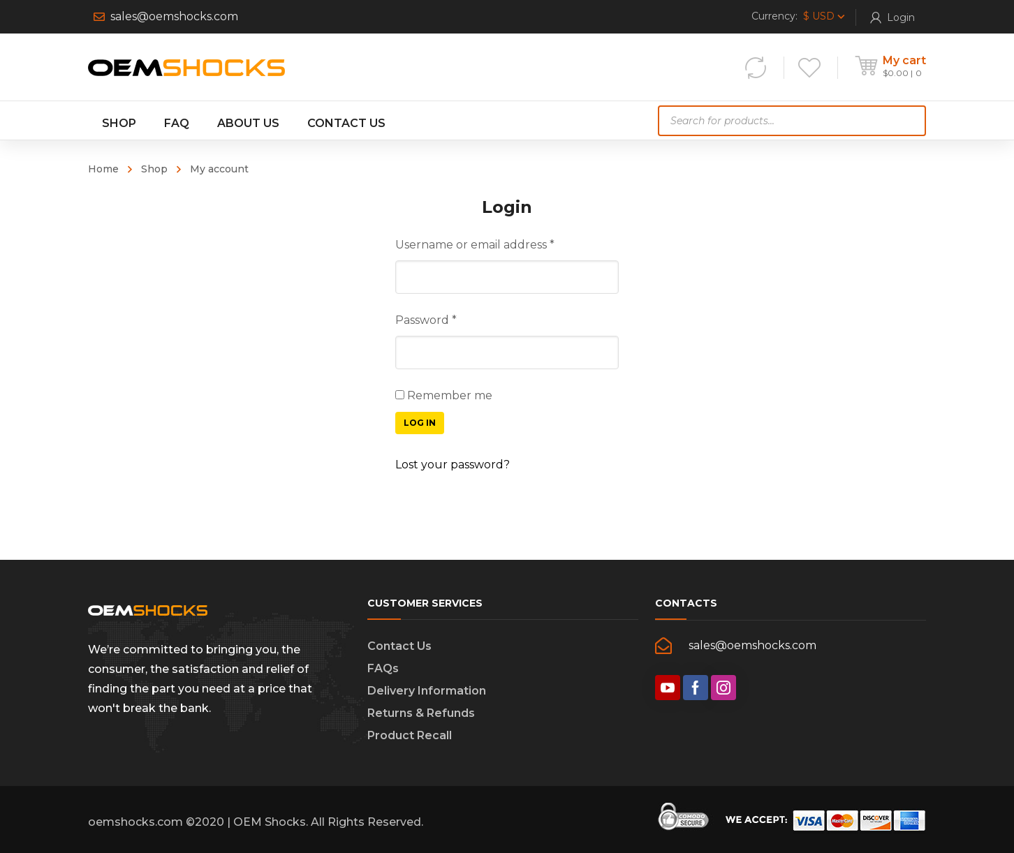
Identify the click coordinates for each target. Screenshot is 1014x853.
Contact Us (399, 646)
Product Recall (409, 735)
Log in (420, 422)
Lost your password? (452, 464)
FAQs (383, 668)
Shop (154, 169)
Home (103, 169)
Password (426, 320)
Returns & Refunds (421, 713)
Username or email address (474, 244)
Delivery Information (426, 690)
